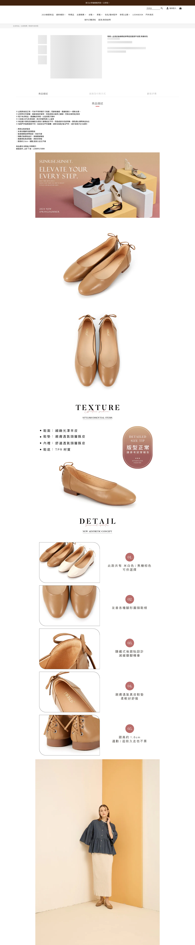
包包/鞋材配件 (111, 14)
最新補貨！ (61, 14)
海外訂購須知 (90, 19)
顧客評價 (152, 93)
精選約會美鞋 (33, 26)
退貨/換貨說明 (104, 19)
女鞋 (91, 14)
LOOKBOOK (138, 14)
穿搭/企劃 (125, 14)
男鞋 (99, 14)
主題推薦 (81, 14)
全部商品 (16, 26)
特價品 (71, 14)
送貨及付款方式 (97, 93)
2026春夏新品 (48, 14)
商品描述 (43, 93)
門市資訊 (149, 14)
